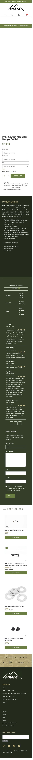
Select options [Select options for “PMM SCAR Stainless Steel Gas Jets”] (16, 537)
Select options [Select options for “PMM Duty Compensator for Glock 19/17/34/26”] (16, 647)
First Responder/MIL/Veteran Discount (16, 1)
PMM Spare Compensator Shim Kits (14, 606)
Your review (10, 451)
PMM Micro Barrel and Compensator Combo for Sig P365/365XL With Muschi (16, 564)
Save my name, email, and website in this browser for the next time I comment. (16, 488)
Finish (4, 162)
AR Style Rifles (15, 184)
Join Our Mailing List (8, 732)
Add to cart (17, 176)
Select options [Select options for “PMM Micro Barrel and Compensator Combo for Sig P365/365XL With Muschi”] (16, 573)
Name (8, 470)
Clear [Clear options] (3, 169)
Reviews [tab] (16, 288)
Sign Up (5, 741)
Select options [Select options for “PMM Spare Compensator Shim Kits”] (16, 613)
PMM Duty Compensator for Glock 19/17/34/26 (14, 639)
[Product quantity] (4, 176)
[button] (5, 14)
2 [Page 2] (15, 423)
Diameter (5, 149)
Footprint (5, 156)
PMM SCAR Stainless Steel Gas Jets (14, 530)
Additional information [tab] (16, 285)
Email (8, 478)
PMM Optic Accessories (17, 186)
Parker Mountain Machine (14, 189)
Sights (25, 186)
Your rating (10, 443)
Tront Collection (16, 187)
